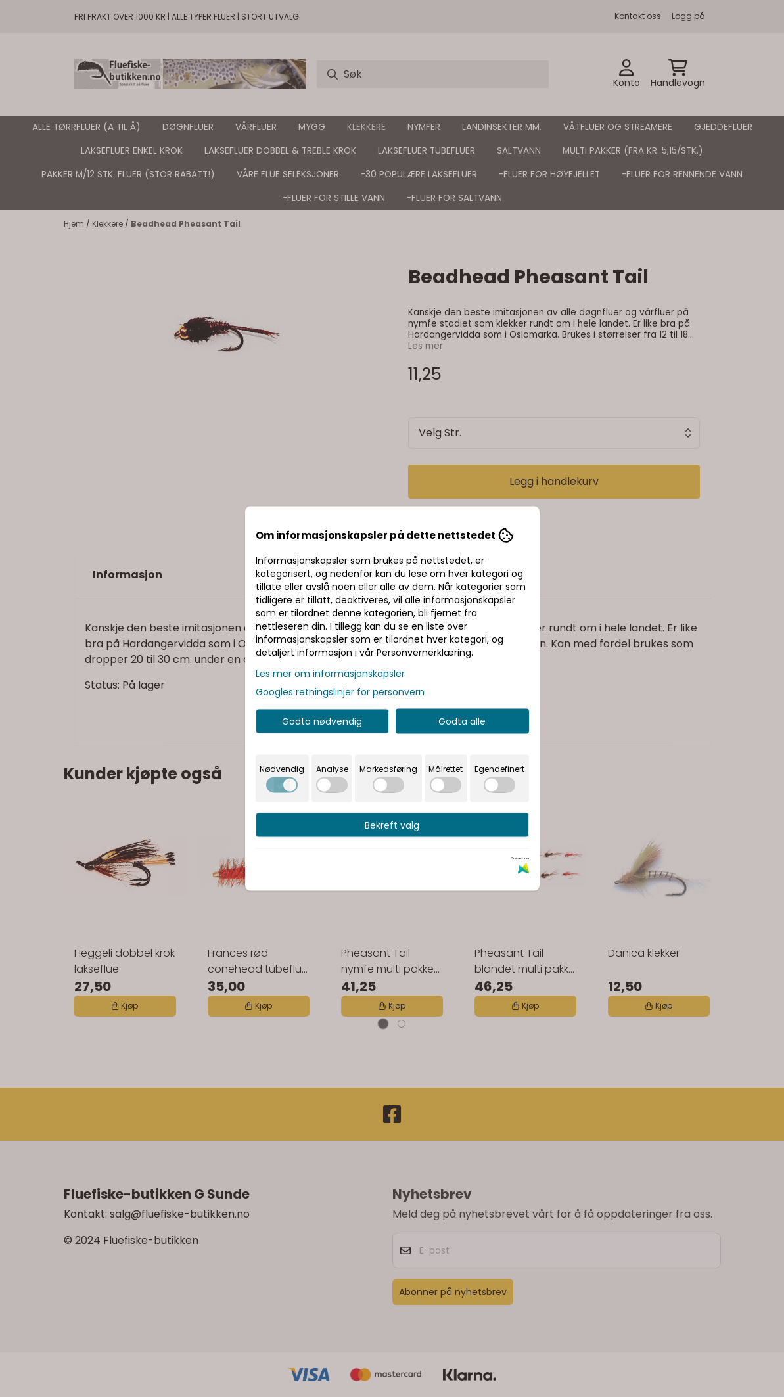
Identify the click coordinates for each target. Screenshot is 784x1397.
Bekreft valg (392, 825)
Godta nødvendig (322, 721)
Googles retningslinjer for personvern (340, 691)
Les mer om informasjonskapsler (330, 673)
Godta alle (462, 721)
